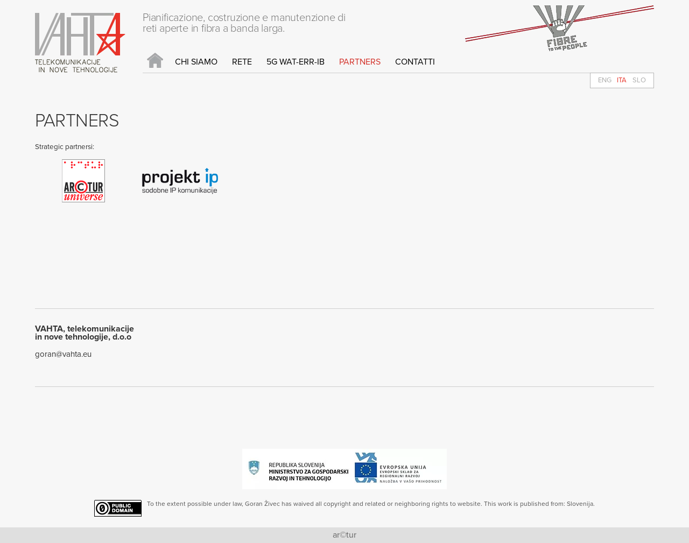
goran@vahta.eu (63, 354)
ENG (604, 80)
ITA (622, 80)
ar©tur (344, 535)
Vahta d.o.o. (80, 43)
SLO (639, 80)
